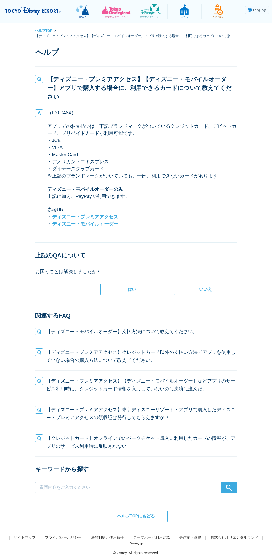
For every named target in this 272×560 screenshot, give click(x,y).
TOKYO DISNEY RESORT (34, 11)
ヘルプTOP (44, 31)
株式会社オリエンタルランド (234, 537)
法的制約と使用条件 (107, 537)
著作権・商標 (190, 537)
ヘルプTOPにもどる (136, 515)
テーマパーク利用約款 (151, 537)
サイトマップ (25, 537)
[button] (136, 331)
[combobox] (136, 479)
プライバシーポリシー (63, 537)
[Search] (229, 487)
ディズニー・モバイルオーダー (85, 224)
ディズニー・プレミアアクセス (85, 217)
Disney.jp (136, 543)
